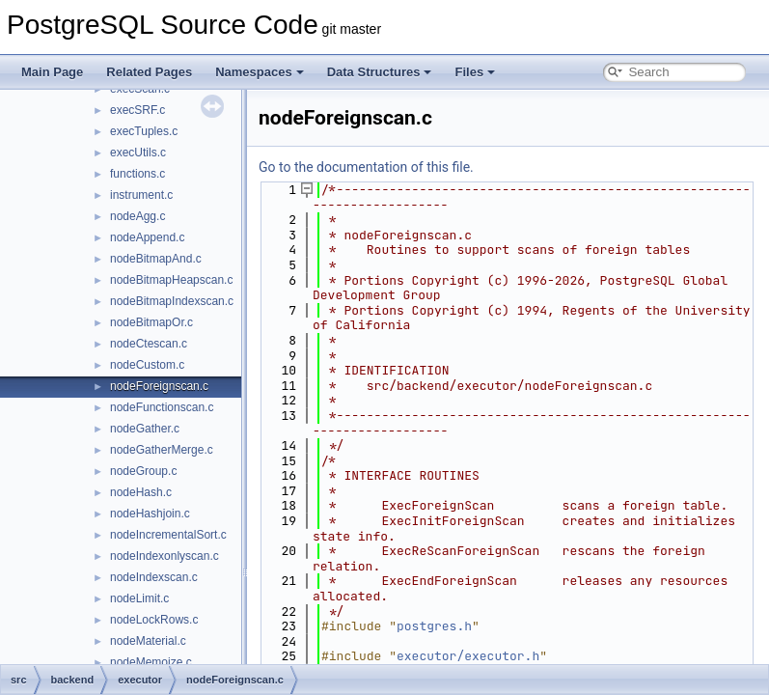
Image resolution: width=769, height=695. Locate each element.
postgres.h (434, 626)
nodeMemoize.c (151, 662)
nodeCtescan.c (148, 343)
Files (474, 72)
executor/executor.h (468, 656)
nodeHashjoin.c (150, 513)
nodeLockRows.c (154, 619)
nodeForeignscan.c (159, 386)
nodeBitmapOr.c (151, 322)
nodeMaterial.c (148, 641)
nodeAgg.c (137, 216)
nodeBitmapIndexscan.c (171, 301)
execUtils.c (138, 152)
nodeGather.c (144, 428)
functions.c (137, 174)
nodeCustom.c (147, 365)
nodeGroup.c (143, 471)
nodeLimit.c (139, 598)
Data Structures (379, 72)
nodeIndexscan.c (154, 577)
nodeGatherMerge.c (161, 450)
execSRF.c (137, 110)
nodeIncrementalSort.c (168, 535)
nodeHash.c (141, 492)
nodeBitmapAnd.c (156, 258)
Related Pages (149, 72)
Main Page (52, 72)
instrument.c (141, 195)
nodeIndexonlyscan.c (164, 556)
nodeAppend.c (147, 237)
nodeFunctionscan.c (161, 407)
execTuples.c (144, 131)
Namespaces (259, 72)
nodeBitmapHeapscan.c (171, 280)
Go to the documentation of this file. (366, 167)
